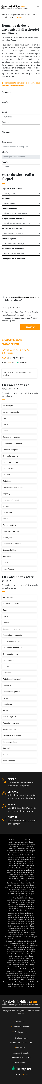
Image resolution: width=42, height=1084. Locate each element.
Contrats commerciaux (11, 437)
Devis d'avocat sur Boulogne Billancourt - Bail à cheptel (21, 945)
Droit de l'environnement (12, 456)
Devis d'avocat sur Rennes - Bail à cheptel (21, 879)
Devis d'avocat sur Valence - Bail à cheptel (21, 965)
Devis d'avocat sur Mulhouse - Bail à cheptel (21, 872)
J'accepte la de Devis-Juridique (21, 298)
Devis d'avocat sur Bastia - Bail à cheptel (21, 919)
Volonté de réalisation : (12, 229)
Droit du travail (8, 469)
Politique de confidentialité (21, 1043)
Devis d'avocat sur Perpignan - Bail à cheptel (21, 906)
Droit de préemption (10, 462)
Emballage (7, 481)
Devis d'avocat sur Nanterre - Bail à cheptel (21, 943)
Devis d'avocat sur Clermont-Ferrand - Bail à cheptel (21, 887)
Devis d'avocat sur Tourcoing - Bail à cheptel (21, 975)
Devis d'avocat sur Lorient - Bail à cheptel (21, 891)
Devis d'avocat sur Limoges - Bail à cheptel (21, 896)
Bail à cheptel (8, 406)
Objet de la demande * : (12, 189)
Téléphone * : (7, 132)
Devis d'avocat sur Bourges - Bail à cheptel (21, 868)
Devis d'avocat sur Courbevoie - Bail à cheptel (21, 977)
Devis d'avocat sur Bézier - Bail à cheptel (21, 986)
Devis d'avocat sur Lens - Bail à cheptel (21, 956)
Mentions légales (21, 1038)
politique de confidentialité (27, 297)
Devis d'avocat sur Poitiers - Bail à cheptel (21, 876)
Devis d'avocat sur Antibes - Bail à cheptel (21, 980)
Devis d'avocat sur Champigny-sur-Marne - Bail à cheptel (21, 982)
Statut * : (5, 112)
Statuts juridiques (9, 538)
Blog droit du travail (21, 1062)
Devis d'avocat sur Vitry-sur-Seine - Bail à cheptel (21, 973)
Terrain (5, 563)
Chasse (5, 425)
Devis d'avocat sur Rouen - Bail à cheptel (21, 917)
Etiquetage (7, 494)
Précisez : (6, 199)
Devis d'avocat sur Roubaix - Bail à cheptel (21, 926)
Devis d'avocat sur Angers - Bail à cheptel (21, 934)
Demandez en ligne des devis (14, 37)
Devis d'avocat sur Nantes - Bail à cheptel (21, 855)
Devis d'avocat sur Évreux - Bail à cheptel (21, 913)
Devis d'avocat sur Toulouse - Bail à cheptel (21, 848)
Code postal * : (8, 142)
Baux (5, 418)
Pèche (5, 519)
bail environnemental (11, 412)
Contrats (6, 431)
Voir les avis (15, 362)
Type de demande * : (10, 209)
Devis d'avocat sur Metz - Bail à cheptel (21, 898)
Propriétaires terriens (11, 531)
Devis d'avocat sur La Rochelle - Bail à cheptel (21, 962)
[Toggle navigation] (38, 7)
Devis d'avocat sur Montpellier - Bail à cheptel (21, 904)
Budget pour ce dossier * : (13, 219)
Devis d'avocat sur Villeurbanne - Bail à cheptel (21, 941)
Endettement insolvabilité (13, 487)
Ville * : (5, 152)
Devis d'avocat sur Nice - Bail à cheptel (21, 853)
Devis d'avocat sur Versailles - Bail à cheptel (21, 971)
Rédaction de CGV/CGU (21, 1058)
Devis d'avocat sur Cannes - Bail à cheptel (21, 984)
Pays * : (5, 162)
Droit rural (6, 475)
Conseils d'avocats (21, 1053)
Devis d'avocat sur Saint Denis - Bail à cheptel (21, 952)
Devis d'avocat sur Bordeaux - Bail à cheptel (21, 851)
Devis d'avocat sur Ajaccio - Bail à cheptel (21, 909)
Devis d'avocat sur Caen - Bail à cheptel (21, 863)
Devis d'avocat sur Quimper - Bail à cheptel (21, 881)
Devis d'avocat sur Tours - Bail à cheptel (21, 889)
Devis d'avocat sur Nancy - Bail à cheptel (21, 947)
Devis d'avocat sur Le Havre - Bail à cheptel (21, 928)
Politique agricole (9, 525)
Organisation (7, 512)
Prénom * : (6, 92)
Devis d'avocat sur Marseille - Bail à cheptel (21, 844)
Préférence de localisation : (13, 249)
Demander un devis (20, 1027)
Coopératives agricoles (11, 450)
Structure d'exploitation (12, 544)
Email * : (5, 122)
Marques (6, 506)
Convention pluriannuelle (12, 443)
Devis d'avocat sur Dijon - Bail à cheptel (21, 911)
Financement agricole (11, 500)
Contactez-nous (20, 1032)
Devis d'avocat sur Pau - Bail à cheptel (21, 874)
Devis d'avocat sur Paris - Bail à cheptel (21, 840)
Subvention (7, 556)
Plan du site (21, 1047)
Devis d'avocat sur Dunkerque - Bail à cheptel (21, 900)
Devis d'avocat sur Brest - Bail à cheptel (21, 861)
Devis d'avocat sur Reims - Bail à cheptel (21, 921)
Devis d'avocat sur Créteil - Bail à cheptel (21, 969)
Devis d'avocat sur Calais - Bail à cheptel (21, 894)
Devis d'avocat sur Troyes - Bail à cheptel (21, 915)
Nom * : (5, 102)
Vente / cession (9, 569)
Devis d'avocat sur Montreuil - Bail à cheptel (21, 950)
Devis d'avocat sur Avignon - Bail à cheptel (21, 885)
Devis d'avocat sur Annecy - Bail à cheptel (21, 958)
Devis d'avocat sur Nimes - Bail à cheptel (21, 924)
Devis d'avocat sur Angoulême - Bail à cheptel (21, 954)
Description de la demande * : (14, 259)
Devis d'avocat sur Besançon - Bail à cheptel (21, 870)
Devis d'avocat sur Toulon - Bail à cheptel (21, 859)
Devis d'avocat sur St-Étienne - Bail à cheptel (21, 883)
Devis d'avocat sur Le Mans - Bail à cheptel (21, 930)
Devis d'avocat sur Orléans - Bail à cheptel (21, 866)
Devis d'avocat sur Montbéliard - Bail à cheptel (21, 967)
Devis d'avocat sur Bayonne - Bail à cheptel (21, 960)
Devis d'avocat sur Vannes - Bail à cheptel (21, 902)
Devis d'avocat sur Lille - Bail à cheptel (21, 846)
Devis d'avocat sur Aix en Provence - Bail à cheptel (21, 937)
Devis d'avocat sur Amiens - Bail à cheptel (21, 939)
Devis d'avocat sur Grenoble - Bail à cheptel (21, 932)
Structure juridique (10, 550)
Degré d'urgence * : (10, 239)
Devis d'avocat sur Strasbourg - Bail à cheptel (21, 857)
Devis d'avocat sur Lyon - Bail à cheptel (21, 842)
